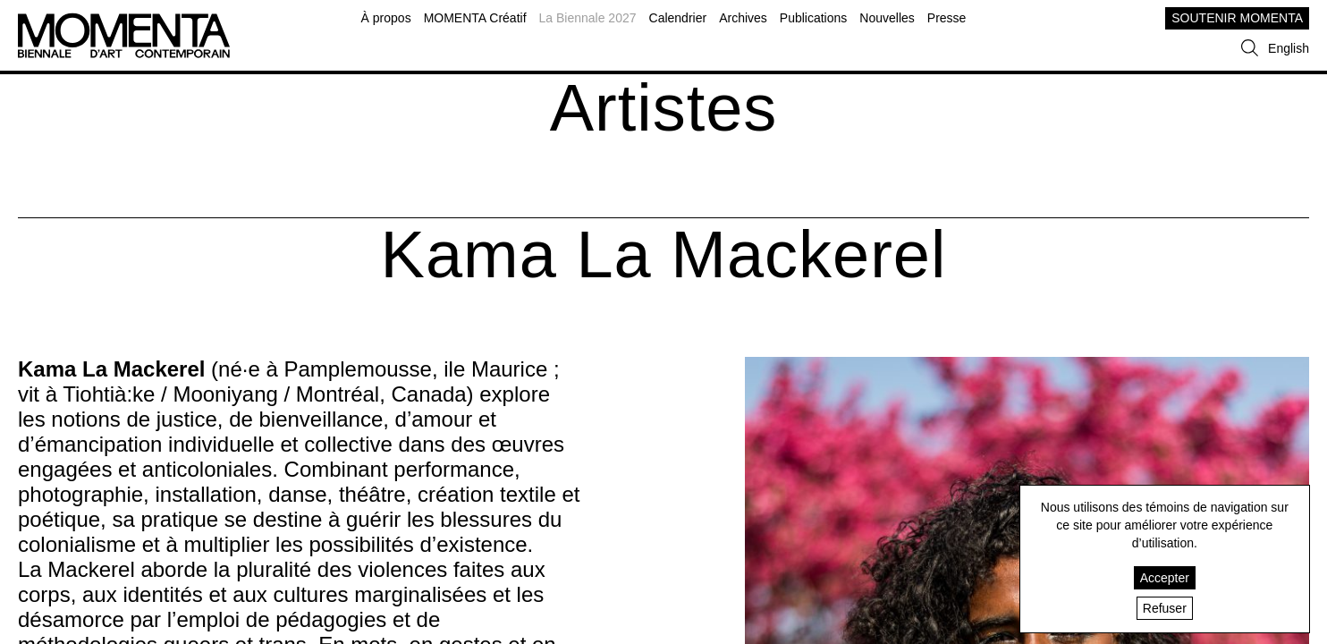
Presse (947, 18)
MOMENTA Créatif (475, 18)
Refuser (1165, 608)
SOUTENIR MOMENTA (1237, 18)
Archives (743, 18)
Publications (814, 18)
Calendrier (678, 18)
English (1288, 48)
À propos (386, 18)
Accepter (1164, 578)
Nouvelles (886, 18)
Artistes (664, 108)
